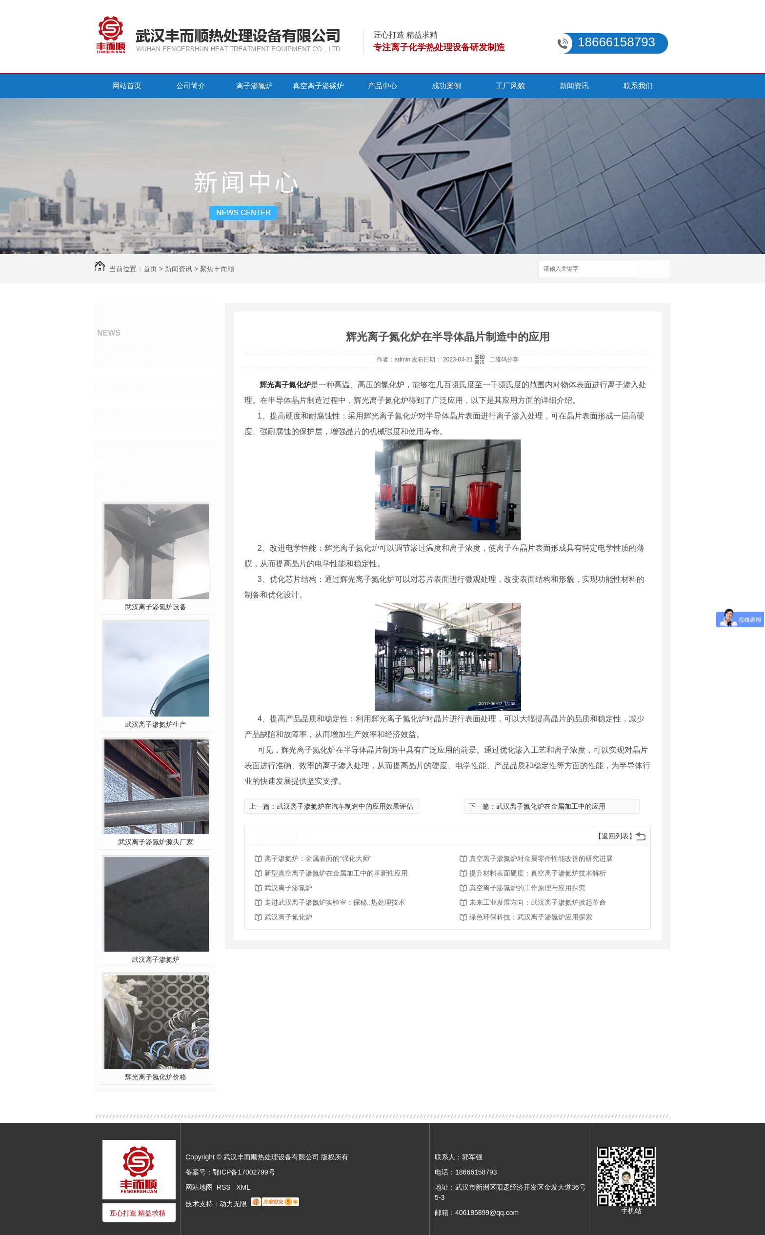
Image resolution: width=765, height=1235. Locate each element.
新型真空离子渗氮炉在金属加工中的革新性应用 (336, 873)
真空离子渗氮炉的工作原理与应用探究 (527, 888)
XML (243, 1187)
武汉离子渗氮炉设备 (155, 607)
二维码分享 (504, 359)
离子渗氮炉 (254, 85)
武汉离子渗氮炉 (156, 959)
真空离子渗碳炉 (318, 85)
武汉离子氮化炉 (288, 917)
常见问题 (126, 419)
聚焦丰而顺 (217, 269)
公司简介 (190, 85)
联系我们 (638, 85)
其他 (118, 451)
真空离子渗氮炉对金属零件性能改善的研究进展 (541, 858)
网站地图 (199, 1187)
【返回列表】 (615, 836)
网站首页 (126, 85)
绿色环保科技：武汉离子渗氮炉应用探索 (530, 917)
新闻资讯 (574, 85)
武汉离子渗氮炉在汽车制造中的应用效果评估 (345, 806)
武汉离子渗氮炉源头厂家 (155, 842)
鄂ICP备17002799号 (244, 1172)
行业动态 (126, 388)
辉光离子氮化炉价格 (155, 1077)
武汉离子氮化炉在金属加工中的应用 (550, 806)
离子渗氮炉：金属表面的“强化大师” (317, 858)
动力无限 (233, 1204)
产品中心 (382, 85)
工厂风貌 (510, 85)
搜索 (653, 269)
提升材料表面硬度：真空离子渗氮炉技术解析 (537, 873)
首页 (150, 269)
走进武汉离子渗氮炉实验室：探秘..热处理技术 (334, 902)
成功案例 (446, 85)
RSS (225, 1187)
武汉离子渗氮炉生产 (155, 724)
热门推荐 (126, 482)
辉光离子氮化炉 (285, 384)
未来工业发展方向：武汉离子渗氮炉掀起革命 (537, 902)
